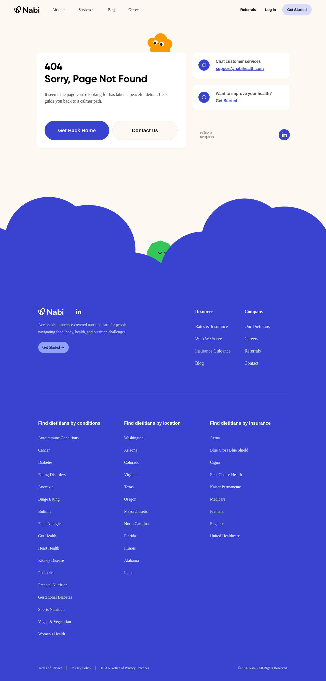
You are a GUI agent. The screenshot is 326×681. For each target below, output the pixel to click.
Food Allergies (50, 523)
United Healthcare (225, 536)
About (58, 10)
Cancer (44, 450)
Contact (251, 363)
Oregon (130, 499)
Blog (111, 10)
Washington (133, 438)
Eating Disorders (52, 474)
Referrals (248, 9)
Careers (133, 10)
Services (87, 10)
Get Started (297, 9)
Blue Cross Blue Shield (229, 450)
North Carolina (136, 523)
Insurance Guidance (212, 351)
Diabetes (45, 462)
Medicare (217, 499)
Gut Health (47, 536)
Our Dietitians (257, 326)
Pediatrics (46, 572)
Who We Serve (208, 338)
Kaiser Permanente (225, 487)
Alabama (131, 560)
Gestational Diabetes (55, 597)
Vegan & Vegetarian (54, 621)
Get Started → (229, 101)
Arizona (130, 450)
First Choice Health (226, 474)
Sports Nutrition (51, 609)
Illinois (129, 548)
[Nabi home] (26, 9)
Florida (130, 536)
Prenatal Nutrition (52, 585)
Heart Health (48, 548)
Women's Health (51, 634)
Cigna (215, 462)
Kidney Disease (51, 560)
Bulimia (44, 511)
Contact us (145, 130)
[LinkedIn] (78, 311)
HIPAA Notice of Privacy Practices (124, 668)
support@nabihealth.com (240, 68)
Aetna (215, 438)
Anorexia (45, 487)
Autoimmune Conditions (58, 438)
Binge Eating (49, 499)
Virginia (130, 474)
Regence (217, 523)
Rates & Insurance (211, 326)
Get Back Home (77, 130)
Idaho (128, 572)
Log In (270, 9)
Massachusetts (135, 511)
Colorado (131, 462)
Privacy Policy (81, 668)
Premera (217, 511)
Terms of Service (50, 668)
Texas (128, 487)
